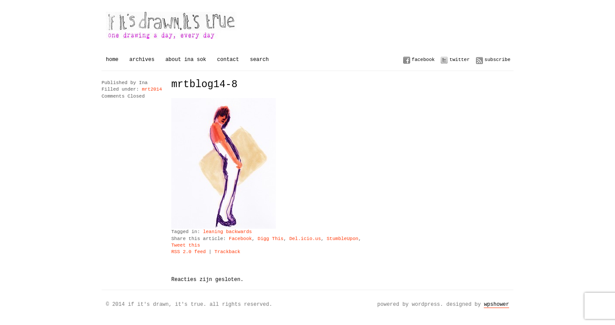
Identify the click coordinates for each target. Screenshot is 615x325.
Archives (142, 59)
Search (259, 59)
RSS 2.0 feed (188, 252)
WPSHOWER (496, 304)
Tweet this (185, 245)
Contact (228, 59)
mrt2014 (152, 89)
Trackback (227, 252)
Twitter (459, 59)
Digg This (270, 239)
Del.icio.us (305, 239)
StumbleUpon (342, 239)
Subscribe (497, 59)
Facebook (423, 59)
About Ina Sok (185, 59)
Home (112, 59)
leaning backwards (227, 232)
